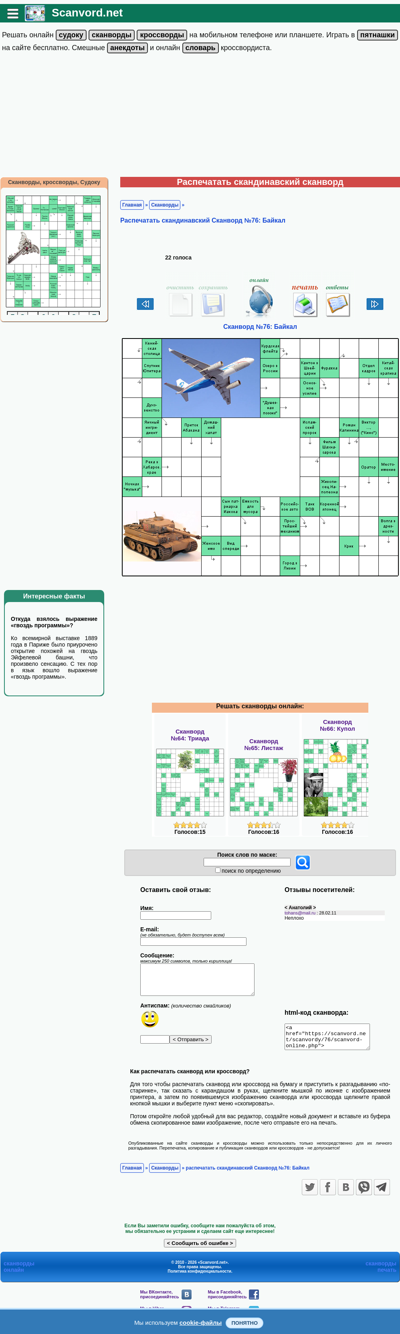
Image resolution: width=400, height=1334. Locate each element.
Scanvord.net (87, 12)
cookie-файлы (201, 1322)
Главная (132, 205)
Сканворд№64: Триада (190, 735)
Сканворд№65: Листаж (263, 744)
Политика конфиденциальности (199, 1276)
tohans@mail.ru (300, 912)
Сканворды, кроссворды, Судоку (54, 182)
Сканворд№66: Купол (337, 725)
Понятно (244, 1323)
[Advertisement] (200, 117)
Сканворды (164, 205)
